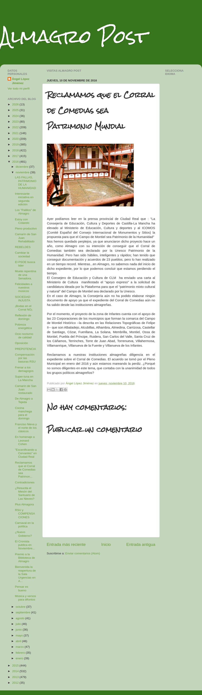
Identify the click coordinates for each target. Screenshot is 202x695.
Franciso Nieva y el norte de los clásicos (26, 428)
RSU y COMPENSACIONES (25, 513)
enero (20, 658)
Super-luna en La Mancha (24, 378)
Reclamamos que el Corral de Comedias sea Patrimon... (25, 469)
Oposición (21, 343)
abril (19, 641)
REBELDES (23, 247)
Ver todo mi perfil (19, 88)
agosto (20, 618)
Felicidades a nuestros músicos (23, 287)
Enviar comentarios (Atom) (82, 553)
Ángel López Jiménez (20, 81)
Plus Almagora (24, 504)
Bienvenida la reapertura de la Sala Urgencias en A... (25, 574)
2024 (16, 116)
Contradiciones (25, 482)
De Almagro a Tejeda (24, 400)
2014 (16, 671)
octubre (21, 606)
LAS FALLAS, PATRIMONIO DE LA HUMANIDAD (25, 183)
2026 (16, 104)
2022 (16, 127)
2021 (16, 133)
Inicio (106, 544)
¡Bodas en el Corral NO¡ (23, 307)
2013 (16, 677)
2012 (16, 682)
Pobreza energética (23, 326)
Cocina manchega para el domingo (23, 413)
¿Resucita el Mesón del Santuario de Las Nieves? (25, 493)
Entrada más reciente (66, 544)
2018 (16, 150)
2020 (16, 138)
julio (19, 624)
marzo (20, 646)
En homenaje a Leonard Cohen (25, 440)
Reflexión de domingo (23, 317)
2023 (16, 121)
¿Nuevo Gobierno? (23, 533)
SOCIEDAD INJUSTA (22, 298)
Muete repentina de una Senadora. (25, 275)
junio (19, 629)
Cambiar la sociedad (22, 254)
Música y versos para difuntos (25, 597)
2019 (16, 144)
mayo (20, 635)
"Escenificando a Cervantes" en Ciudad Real (26, 453)
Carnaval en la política (24, 524)
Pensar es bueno (21, 588)
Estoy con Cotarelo (22, 221)
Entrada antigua (140, 544)
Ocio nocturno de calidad (24, 335)
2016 (16, 161)
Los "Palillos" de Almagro (25, 211)
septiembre (23, 612)
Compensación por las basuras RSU (25, 358)
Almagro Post (73, 36)
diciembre (22, 166)
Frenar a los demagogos (24, 369)
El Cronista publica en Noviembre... (25, 545)
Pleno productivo (26, 228)
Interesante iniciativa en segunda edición (24, 199)
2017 (16, 156)
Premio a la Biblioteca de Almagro (25, 558)
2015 (16, 665)
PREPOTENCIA (25, 349)
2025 (16, 110)
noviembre (23, 172)
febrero (21, 652)
